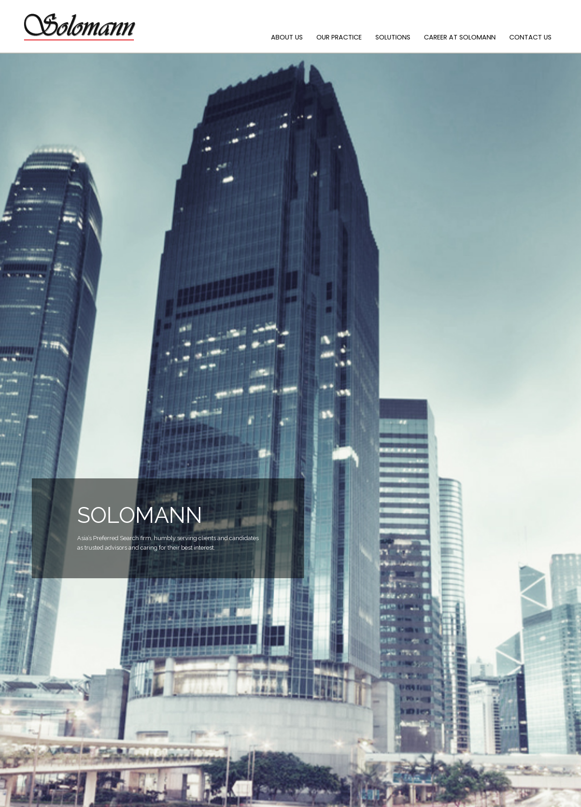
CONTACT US (530, 37)
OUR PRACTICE (339, 37)
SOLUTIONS (392, 37)
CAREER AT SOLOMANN (460, 37)
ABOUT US (287, 37)
